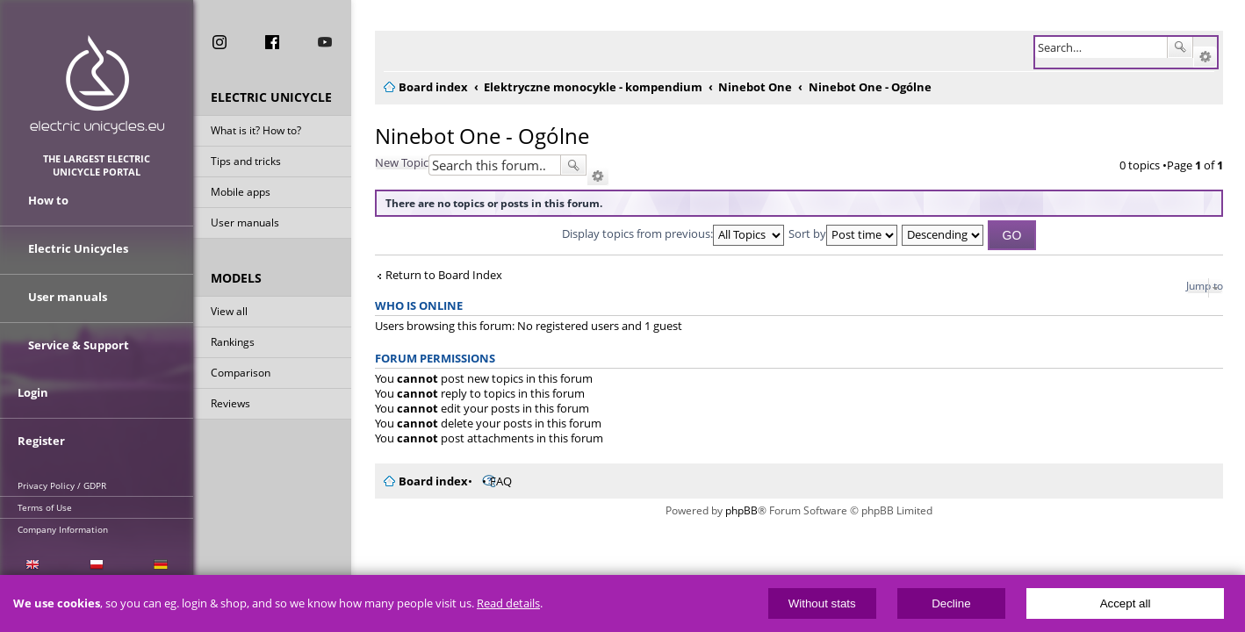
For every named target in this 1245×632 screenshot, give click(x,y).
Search (1180, 47)
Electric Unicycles (78, 253)
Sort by (837, 233)
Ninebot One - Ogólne (471, 135)
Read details (508, 603)
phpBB (736, 510)
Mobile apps (240, 200)
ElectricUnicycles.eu (97, 84)
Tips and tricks (246, 169)
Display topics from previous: (668, 233)
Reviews (230, 412)
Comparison (240, 381)
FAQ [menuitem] (490, 481)
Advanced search (1205, 57)
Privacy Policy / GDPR (62, 459)
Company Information (63, 503)
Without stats (822, 603)
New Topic (391, 162)
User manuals (245, 231)
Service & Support (78, 332)
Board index (422, 481)
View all (229, 319)
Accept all (1125, 603)
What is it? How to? (256, 139)
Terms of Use (45, 481)
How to (48, 213)
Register (41, 419)
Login (33, 379)
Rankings (233, 350)
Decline (951, 603)
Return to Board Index (433, 275)
